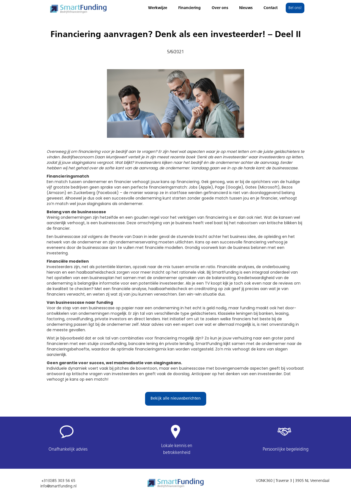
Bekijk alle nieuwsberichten (176, 399)
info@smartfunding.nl (58, 486)
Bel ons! (295, 8)
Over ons (220, 8)
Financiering (189, 8)
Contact (271, 8)
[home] (78, 7)
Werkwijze (157, 8)
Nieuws (246, 8)
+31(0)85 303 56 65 (58, 481)
